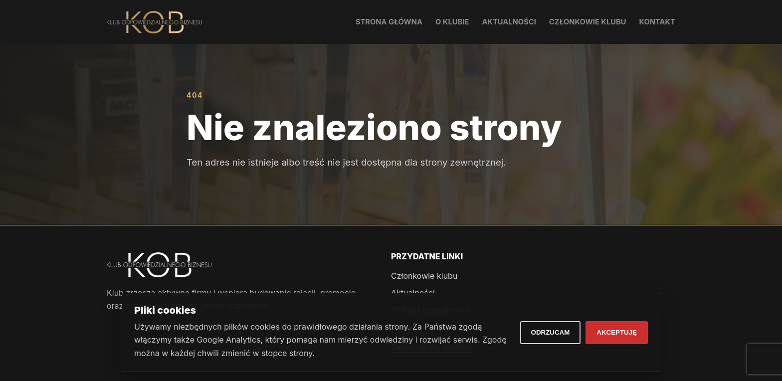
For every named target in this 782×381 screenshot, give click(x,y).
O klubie (452, 21)
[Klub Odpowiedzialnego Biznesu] (154, 22)
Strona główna (389, 21)
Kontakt (657, 21)
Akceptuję (616, 332)
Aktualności (509, 21)
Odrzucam (550, 332)
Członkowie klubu (587, 21)
